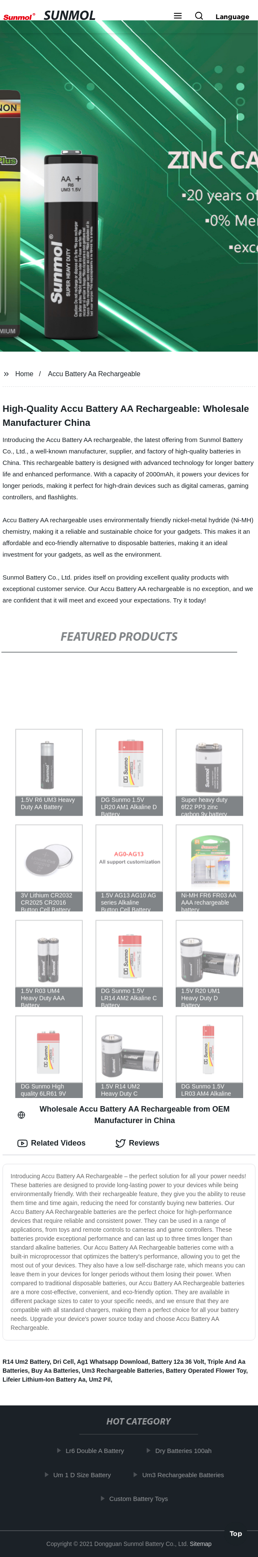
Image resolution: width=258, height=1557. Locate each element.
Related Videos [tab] (51, 1143)
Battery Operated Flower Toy (206, 1370)
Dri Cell (63, 1361)
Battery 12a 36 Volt (177, 1361)
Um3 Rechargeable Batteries (122, 1370)
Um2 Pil (99, 1379)
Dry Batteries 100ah (185, 1450)
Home (24, 373)
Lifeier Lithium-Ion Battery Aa (44, 1379)
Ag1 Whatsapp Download (112, 1361)
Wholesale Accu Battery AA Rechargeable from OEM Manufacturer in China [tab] (123, 1115)
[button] (178, 16)
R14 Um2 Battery (26, 1361)
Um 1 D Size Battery (84, 1474)
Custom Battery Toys (141, 1498)
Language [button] (233, 16)
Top (236, 1534)
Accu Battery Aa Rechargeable (94, 373)
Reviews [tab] (137, 1143)
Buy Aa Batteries (55, 1370)
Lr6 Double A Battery (97, 1450)
